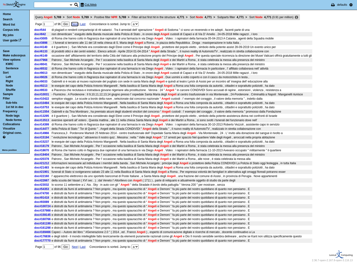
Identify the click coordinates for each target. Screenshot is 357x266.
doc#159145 (42, 215)
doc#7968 (41, 60)
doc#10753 (41, 107)
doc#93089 (41, 202)
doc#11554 (41, 111)
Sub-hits (11, 102)
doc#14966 (41, 133)
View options (12, 59)
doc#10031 (41, 94)
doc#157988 (42, 210)
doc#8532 (41, 68)
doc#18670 (41, 150)
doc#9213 (41, 85)
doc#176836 (42, 236)
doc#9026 (41, 77)
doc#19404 (41, 154)
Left (8, 77)
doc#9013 (41, 73)
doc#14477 (41, 128)
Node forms (14, 120)
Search (7, 19)
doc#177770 (42, 240)
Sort (6, 72)
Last (83, 24)
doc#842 (40, 34)
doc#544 (40, 30)
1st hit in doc (14, 107)
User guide (10, 40)
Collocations (11, 124)
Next (75, 24)
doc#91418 (41, 197)
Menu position (9, 150)
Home (7, 14)
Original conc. (12, 133)
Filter (6, 98)
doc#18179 (41, 146)
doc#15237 (41, 141)
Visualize (9, 128)
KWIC (9, 64)
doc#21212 (41, 163)
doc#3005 (41, 38)
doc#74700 (41, 193)
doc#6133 (41, 51)
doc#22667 (41, 180)
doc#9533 (41, 90)
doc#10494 (41, 103)
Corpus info (11, 30)
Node (9, 85)
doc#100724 (42, 206)
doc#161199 (42, 223)
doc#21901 (41, 172)
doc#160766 (42, 219)
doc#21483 (41, 167)
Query (48, 17)
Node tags (13, 115)
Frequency (10, 111)
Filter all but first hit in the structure (158, 17)
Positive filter (110, 17)
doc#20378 (41, 159)
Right (9, 81)
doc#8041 (41, 64)
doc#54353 (41, 189)
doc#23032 (41, 184)
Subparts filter (230, 17)
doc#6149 (41, 55)
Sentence (12, 68)
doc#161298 (42, 227)
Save (6, 51)
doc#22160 (41, 176)
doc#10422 (41, 98)
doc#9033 (41, 81)
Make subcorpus (14, 55)
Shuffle (11, 90)
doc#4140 (41, 47)
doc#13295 (41, 116)
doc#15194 (41, 137)
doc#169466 (42, 232)
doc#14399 (41, 124)
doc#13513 (41, 120)
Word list (9, 24)
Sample (8, 94)
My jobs (8, 35)
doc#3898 (41, 42)
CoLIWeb (91, 4)
